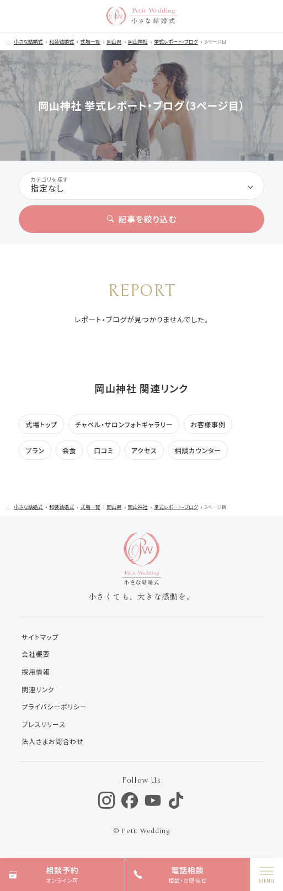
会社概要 (36, 654)
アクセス (144, 450)
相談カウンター (198, 450)
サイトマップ (40, 636)
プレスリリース (44, 724)
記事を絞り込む (141, 219)
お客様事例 (207, 424)
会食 (69, 450)
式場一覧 (90, 41)
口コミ (104, 450)
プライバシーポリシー (54, 706)
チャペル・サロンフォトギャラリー (124, 424)
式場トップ (41, 424)
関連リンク (38, 689)
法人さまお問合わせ (52, 741)
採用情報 (36, 671)
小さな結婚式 (28, 41)
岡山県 (113, 41)
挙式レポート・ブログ (176, 41)
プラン (34, 450)
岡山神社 (138, 41)
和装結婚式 (61, 41)
